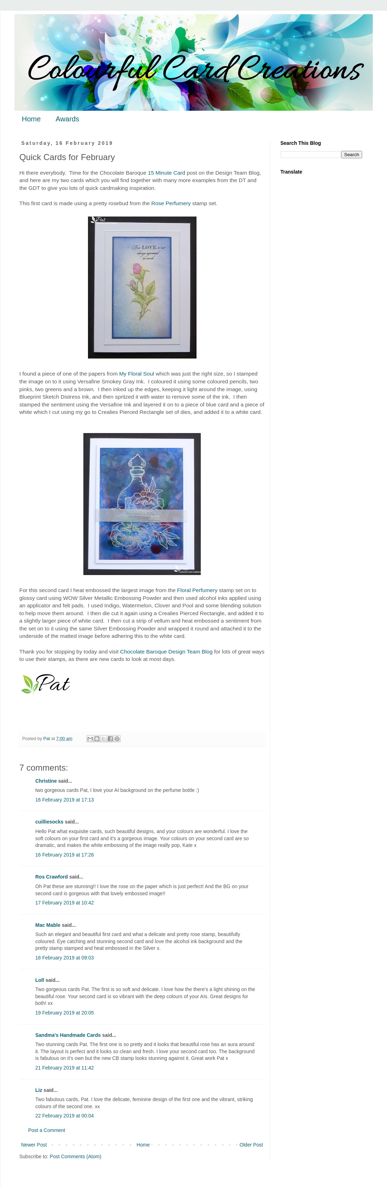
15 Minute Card (166, 173)
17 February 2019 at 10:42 (64, 903)
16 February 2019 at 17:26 (64, 855)
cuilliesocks (49, 822)
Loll (39, 980)
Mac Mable (48, 925)
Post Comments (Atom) (75, 1156)
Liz (38, 1090)
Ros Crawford (51, 877)
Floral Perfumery (197, 590)
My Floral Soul (136, 374)
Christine (46, 781)
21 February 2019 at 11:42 (64, 1068)
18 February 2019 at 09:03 (64, 958)
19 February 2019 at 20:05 (64, 1013)
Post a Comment (46, 1130)
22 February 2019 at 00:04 (64, 1115)
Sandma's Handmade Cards (68, 1035)
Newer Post (34, 1145)
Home (31, 119)
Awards (67, 119)
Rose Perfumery (171, 203)
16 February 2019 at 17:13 (64, 800)
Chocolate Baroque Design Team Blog (166, 652)
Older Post (251, 1145)
